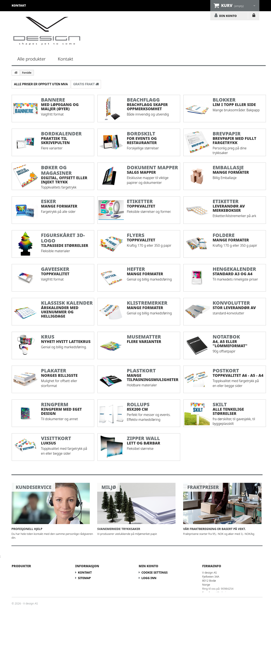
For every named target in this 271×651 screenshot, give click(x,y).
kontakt (19, 5)
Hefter (19, 600)
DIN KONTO (228, 16)
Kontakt (65, 59)
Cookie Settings (154, 572)
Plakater (21, 605)
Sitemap (84, 578)
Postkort (22, 611)
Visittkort (23, 622)
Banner (20, 572)
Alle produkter (31, 59)
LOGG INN (253, 16)
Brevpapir (22, 583)
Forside (26, 72)
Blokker (21, 578)
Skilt (18, 616)
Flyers (19, 594)
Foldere (21, 589)
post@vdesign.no (222, 593)
